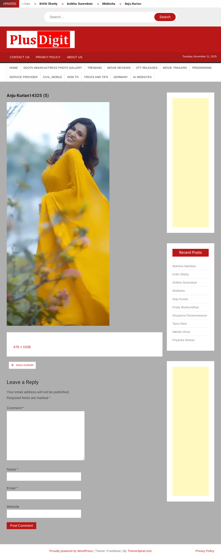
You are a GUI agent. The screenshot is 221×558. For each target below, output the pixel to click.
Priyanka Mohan (183, 340)
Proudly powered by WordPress (71, 551)
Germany (121, 77)
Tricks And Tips (96, 77)
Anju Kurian (133, 4)
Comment (15, 408)
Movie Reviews (119, 67)
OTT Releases (147, 67)
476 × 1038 (22, 347)
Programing (202, 67)
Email (12, 488)
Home (13, 67)
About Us (74, 57)
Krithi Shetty (48, 4)
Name (12, 469)
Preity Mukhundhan (185, 307)
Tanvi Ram (179, 323)
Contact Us (19, 57)
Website (13, 506)
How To (73, 77)
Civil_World (52, 77)
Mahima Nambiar (184, 266)
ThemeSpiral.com (140, 551)
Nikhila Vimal (181, 332)
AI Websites (142, 77)
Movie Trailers (175, 67)
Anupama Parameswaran (189, 315)
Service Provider (23, 77)
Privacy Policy (48, 57)
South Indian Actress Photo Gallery (52, 67)
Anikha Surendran (80, 4)
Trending (94, 67)
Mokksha (108, 4)
